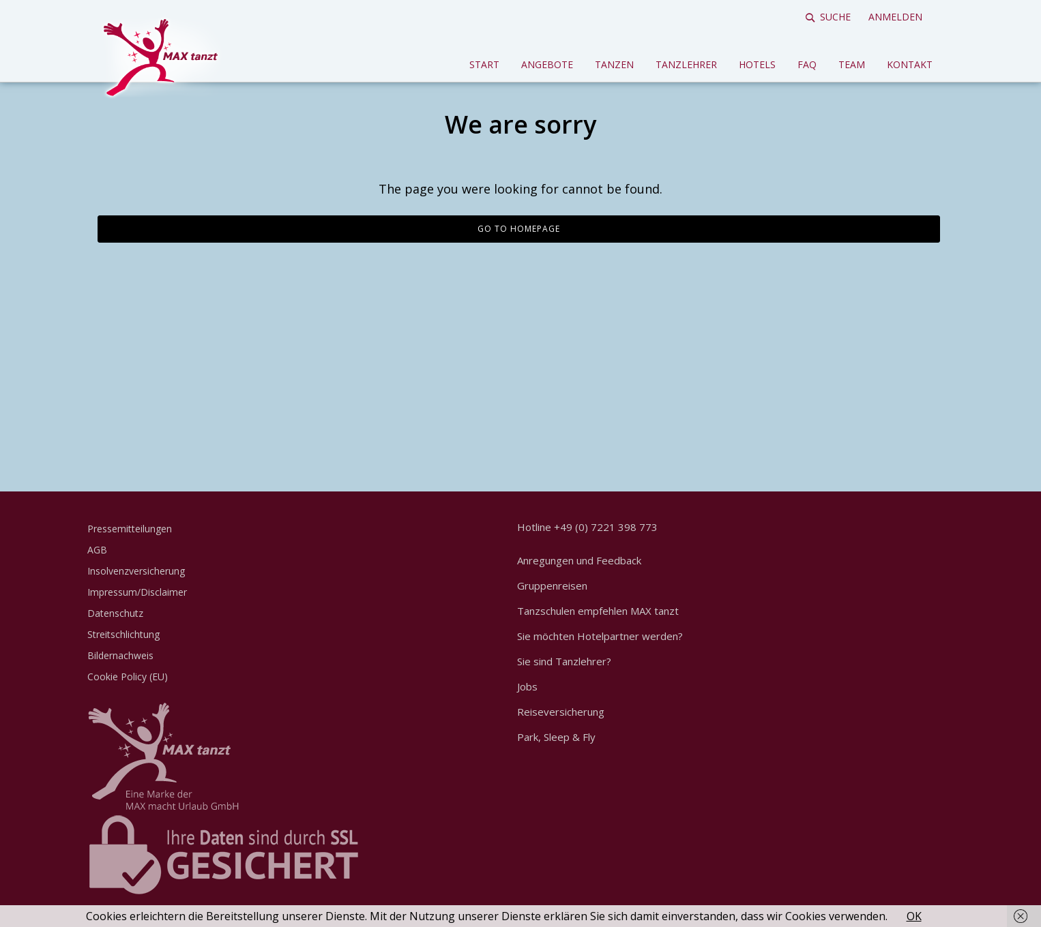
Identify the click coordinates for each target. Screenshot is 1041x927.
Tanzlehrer (686, 64)
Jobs (527, 686)
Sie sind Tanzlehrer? (564, 661)
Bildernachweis (120, 655)
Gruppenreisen (552, 585)
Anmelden (895, 16)
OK (914, 916)
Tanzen (614, 64)
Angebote (547, 64)
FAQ (807, 64)
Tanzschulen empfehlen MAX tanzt (598, 611)
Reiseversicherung (560, 711)
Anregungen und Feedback (579, 560)
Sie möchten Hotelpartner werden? (600, 636)
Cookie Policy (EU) (127, 676)
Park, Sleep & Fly (556, 737)
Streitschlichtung (123, 634)
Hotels (757, 64)
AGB (97, 549)
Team (851, 64)
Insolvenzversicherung (136, 570)
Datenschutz (115, 613)
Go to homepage (519, 228)
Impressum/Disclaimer (137, 592)
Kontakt (910, 64)
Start (484, 64)
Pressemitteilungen (129, 528)
